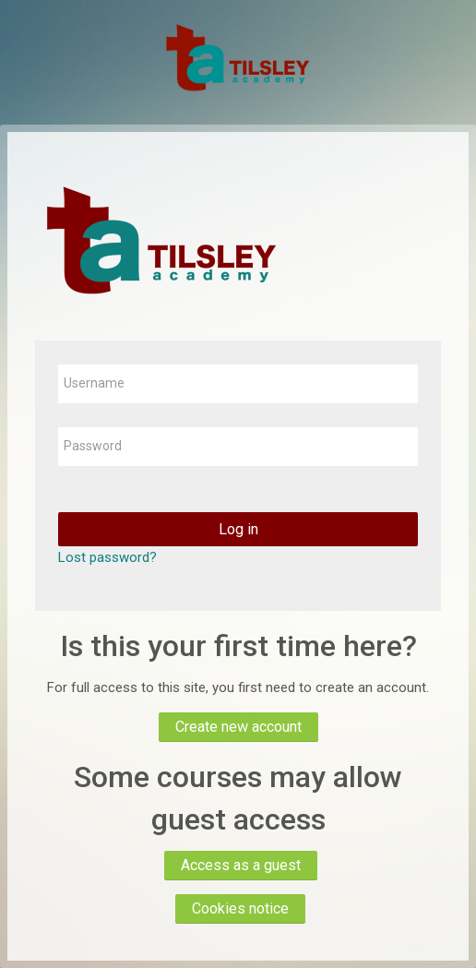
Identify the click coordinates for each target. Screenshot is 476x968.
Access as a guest (241, 865)
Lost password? (107, 557)
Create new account (238, 726)
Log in (238, 529)
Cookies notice (240, 908)
